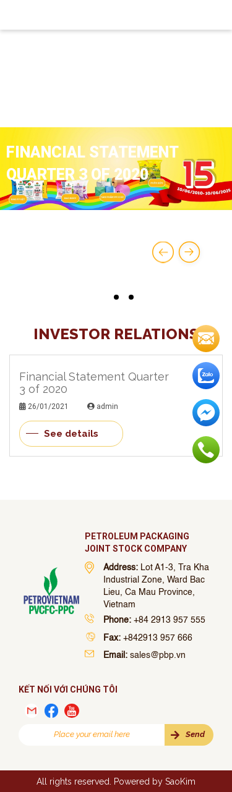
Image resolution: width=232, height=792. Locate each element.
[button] (101, 297)
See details (71, 433)
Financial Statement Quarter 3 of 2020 (94, 382)
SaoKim (180, 781)
